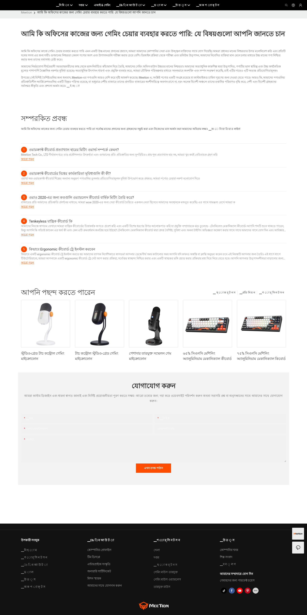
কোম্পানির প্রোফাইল (99, 550)
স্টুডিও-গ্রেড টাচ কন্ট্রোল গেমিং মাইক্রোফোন (42, 356)
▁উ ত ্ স (28, 579)
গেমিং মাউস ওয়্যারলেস (167, 579)
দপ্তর (156, 557)
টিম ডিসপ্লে (93, 557)
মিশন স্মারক (94, 578)
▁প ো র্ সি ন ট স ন (271, 292)
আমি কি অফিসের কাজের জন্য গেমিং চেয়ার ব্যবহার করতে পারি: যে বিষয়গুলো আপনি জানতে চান (96, 12)
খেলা (157, 550)
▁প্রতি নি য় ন (247, 292)
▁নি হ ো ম (29, 550)
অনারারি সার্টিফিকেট (99, 571)
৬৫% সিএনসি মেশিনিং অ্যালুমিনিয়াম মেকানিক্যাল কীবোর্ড (207, 356)
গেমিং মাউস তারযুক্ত (166, 572)
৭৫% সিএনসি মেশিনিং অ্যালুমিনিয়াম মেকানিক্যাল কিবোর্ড (261, 356)
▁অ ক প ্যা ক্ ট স (33, 587)
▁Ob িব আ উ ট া (34, 565)
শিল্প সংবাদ (226, 557)
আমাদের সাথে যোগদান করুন (104, 585)
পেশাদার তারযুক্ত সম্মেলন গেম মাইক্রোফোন (150, 356)
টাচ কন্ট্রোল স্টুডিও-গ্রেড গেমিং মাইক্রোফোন (96, 356)
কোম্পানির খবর (229, 550)
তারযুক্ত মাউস (162, 587)
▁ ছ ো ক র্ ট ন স (224, 292)
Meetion (26, 12)
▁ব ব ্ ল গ (228, 564)
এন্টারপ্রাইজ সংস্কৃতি (99, 564)
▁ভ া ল (27, 572)
